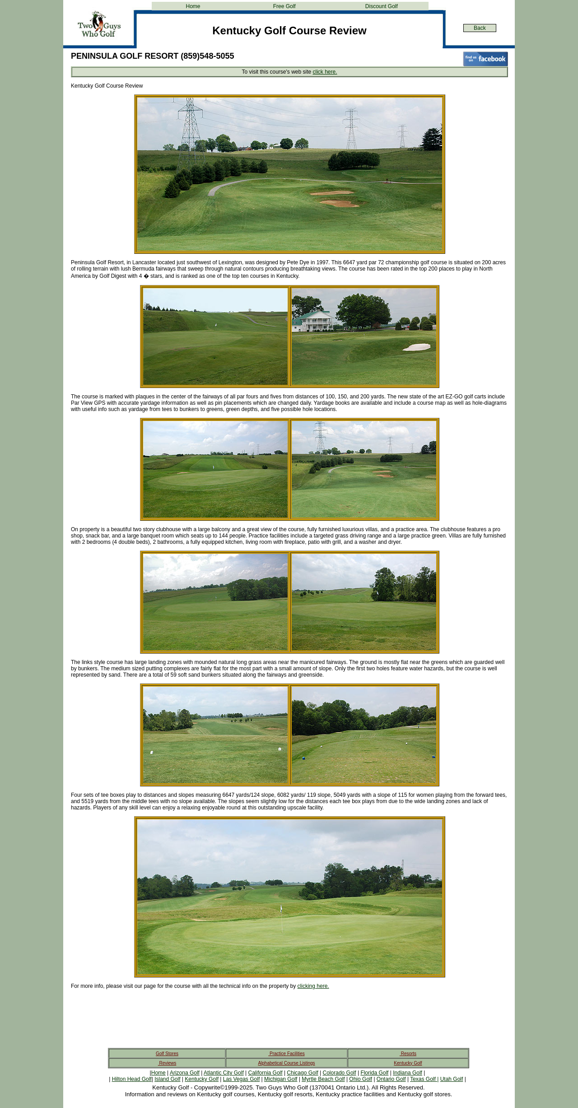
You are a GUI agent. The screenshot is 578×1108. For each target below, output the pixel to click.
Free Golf (284, 6)
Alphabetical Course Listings (286, 1063)
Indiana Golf (407, 1073)
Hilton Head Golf (132, 1079)
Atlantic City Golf (224, 1073)
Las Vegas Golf (241, 1079)
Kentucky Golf (408, 1063)
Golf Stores (167, 1053)
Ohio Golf (360, 1079)
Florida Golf (374, 1073)
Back (480, 28)
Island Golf (167, 1079)
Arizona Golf (185, 1073)
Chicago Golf (302, 1073)
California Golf (265, 1073)
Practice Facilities (286, 1053)
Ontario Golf (391, 1079)
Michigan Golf (280, 1079)
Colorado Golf (339, 1073)
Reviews (167, 1063)
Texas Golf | (424, 1079)
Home (193, 6)
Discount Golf (381, 6)
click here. (324, 72)
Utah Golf (451, 1079)
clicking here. (313, 986)
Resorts (408, 1053)
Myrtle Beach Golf (323, 1079)
